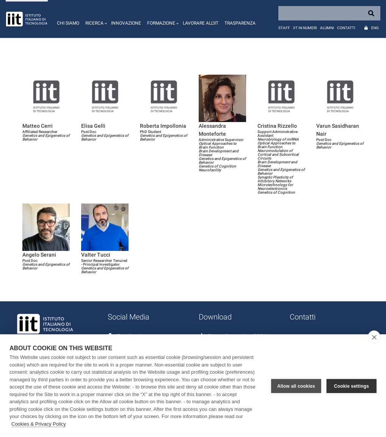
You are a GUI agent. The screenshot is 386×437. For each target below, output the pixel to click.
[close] (374, 336)
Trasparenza (240, 23)
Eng (375, 28)
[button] (95, 19)
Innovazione (126, 23)
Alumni (327, 28)
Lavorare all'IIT (200, 23)
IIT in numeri (305, 28)
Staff (284, 28)
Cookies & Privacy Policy (38, 424)
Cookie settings (351, 385)
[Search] (329, 13)
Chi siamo (68, 23)
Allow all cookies (296, 385)
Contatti (346, 28)
